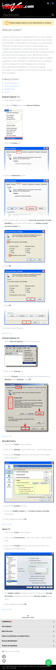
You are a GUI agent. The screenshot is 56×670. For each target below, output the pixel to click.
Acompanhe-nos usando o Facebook (4, 656)
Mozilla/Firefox (9, 89)
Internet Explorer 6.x (12, 86)
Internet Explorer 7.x (12, 83)
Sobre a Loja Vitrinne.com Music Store (15, 636)
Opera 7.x (7, 92)
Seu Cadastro (7, 626)
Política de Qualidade (9, 646)
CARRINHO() (6, 621)
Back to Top (6, 333)
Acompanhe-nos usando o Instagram (4, 661)
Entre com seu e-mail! (12, 651)
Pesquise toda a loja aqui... (11, 15)
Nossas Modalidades (9, 641)
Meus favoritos (7, 631)
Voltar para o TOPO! (28, 617)
